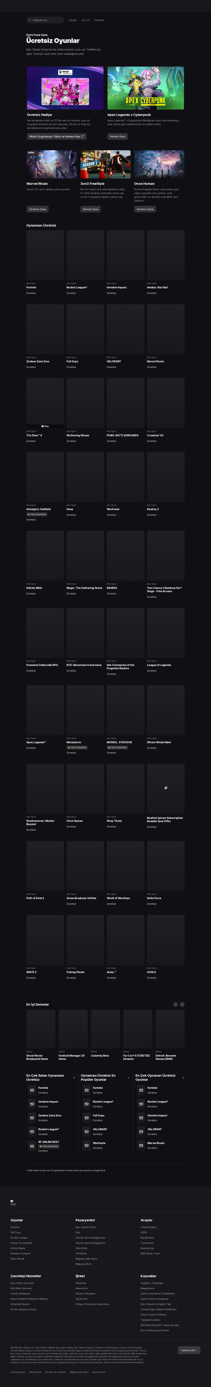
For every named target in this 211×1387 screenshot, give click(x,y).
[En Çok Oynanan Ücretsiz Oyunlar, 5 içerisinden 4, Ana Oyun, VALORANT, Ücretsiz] (160, 1131)
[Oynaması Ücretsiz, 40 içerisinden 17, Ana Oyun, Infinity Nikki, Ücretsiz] (45, 563)
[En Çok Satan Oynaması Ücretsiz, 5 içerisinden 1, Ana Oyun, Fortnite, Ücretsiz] (51, 1090)
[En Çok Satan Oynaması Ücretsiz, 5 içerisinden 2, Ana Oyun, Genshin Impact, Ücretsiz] (51, 1104)
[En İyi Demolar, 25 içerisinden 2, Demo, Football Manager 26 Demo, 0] (73, 1035)
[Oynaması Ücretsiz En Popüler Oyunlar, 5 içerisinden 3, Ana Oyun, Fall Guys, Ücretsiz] (105, 1118)
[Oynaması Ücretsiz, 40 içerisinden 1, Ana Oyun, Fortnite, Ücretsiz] (45, 262)
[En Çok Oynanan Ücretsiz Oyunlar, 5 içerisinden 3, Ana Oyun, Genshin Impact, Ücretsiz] (160, 1118)
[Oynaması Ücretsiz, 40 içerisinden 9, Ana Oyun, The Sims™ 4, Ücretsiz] (45, 410)
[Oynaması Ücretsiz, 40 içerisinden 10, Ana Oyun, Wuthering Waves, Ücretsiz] (85, 410)
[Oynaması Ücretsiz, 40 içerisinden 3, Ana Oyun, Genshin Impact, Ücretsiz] (125, 262)
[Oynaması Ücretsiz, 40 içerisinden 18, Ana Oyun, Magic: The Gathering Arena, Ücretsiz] (85, 563)
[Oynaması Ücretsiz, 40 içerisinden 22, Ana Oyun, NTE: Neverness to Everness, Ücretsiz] (85, 640)
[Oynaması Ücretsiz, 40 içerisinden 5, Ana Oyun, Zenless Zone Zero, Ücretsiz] (45, 336)
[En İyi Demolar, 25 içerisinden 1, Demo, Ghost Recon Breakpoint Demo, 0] (40, 1035)
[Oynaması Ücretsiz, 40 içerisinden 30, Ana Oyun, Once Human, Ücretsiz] (85, 796)
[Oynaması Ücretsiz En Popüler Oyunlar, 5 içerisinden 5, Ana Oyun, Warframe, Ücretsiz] (105, 1145)
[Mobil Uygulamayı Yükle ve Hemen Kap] (57, 136)
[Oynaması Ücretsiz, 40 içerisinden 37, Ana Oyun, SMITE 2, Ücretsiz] (45, 947)
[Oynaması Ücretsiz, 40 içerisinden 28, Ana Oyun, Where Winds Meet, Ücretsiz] (166, 717)
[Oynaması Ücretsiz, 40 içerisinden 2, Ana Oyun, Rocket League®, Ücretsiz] (85, 262)
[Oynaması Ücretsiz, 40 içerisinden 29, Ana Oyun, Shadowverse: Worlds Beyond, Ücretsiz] (45, 798)
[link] (117, 136)
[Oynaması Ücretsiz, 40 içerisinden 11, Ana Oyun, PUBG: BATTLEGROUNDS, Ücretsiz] (125, 410)
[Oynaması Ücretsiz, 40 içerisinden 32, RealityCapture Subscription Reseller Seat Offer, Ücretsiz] (166, 796)
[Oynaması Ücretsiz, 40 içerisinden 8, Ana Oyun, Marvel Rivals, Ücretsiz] (166, 336)
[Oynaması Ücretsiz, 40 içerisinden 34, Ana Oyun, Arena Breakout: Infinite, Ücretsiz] (85, 873)
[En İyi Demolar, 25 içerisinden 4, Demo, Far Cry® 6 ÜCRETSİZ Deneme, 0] (137, 1035)
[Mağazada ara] (30, 20)
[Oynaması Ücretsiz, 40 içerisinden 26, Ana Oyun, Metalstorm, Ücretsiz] (85, 719)
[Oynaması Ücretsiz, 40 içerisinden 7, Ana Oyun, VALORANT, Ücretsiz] (125, 336)
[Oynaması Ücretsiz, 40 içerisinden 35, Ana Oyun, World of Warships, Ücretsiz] (125, 873)
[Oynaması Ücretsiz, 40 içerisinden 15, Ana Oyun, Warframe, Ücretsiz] (125, 484)
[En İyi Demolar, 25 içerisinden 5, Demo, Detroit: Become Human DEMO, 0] (170, 1035)
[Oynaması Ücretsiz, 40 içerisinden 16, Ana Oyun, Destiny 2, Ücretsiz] (166, 484)
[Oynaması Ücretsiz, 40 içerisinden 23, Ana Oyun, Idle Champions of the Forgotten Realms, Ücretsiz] (125, 642)
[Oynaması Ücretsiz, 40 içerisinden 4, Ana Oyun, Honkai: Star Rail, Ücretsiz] (166, 262)
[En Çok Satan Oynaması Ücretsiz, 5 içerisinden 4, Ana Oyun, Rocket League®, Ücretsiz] (51, 1131)
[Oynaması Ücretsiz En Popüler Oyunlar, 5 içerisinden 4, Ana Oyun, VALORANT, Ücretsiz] (105, 1131)
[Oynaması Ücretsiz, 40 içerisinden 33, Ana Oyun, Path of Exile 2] (45, 871)
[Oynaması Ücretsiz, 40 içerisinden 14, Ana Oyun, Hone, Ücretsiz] (85, 484)
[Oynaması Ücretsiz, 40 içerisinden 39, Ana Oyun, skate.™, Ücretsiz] (125, 947)
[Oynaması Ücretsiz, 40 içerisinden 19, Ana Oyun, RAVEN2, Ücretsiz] (125, 563)
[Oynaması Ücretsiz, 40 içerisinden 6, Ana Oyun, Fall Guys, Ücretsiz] (85, 336)
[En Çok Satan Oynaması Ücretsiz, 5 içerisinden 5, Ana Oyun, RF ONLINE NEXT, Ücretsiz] (51, 1146)
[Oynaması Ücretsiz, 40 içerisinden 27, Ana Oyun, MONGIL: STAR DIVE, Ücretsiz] (125, 719)
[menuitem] (73, 20)
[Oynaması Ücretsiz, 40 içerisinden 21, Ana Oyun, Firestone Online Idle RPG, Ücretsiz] (45, 640)
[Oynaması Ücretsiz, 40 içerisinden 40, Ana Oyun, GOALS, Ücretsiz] (166, 947)
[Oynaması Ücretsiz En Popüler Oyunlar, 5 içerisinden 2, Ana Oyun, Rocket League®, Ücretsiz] (105, 1104)
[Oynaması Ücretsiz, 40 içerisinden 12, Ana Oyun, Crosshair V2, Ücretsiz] (166, 410)
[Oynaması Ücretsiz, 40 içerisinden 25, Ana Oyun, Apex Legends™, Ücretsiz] (45, 717)
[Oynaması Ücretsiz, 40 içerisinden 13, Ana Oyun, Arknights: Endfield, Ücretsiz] (45, 486)
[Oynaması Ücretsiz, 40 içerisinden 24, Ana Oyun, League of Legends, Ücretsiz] (166, 640)
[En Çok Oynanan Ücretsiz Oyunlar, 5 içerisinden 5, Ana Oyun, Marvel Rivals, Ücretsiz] (160, 1145)
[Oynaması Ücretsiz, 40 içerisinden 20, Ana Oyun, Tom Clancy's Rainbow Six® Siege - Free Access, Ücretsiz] (166, 565)
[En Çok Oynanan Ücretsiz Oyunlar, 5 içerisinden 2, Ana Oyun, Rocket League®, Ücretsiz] (160, 1104)
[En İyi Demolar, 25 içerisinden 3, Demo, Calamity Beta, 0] (105, 1034)
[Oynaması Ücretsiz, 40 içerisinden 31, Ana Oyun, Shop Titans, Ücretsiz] (125, 796)
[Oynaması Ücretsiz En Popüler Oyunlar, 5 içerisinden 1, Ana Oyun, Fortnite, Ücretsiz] (105, 1090)
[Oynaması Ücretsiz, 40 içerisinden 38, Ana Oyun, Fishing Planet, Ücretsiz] (85, 947)
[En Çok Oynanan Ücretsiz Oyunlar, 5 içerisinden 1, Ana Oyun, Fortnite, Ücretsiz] (160, 1090)
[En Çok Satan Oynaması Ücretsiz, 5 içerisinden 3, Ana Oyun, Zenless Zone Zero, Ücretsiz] (51, 1118)
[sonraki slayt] (182, 1004)
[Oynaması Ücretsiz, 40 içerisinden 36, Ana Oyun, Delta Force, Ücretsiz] (166, 873)
